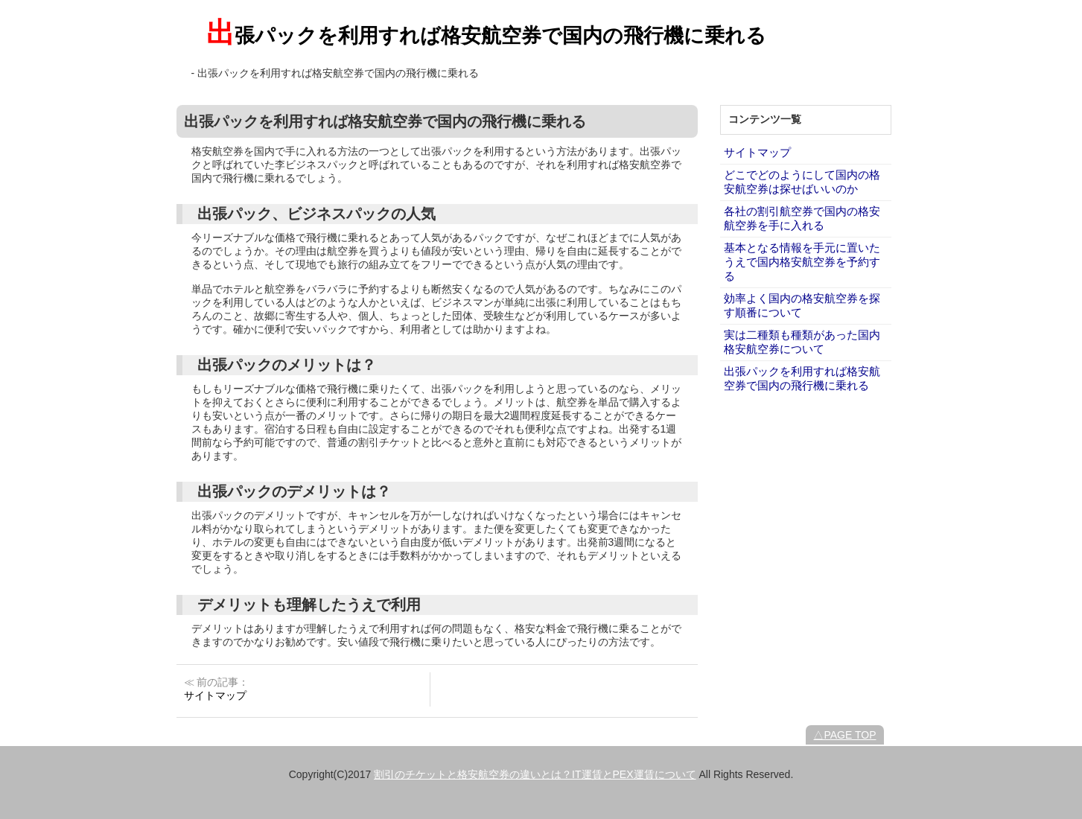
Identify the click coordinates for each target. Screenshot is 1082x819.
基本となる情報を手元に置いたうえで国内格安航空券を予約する (802, 261)
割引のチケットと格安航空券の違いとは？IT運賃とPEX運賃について (535, 774)
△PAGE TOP (844, 735)
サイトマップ (757, 152)
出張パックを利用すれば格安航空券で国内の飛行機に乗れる (486, 36)
